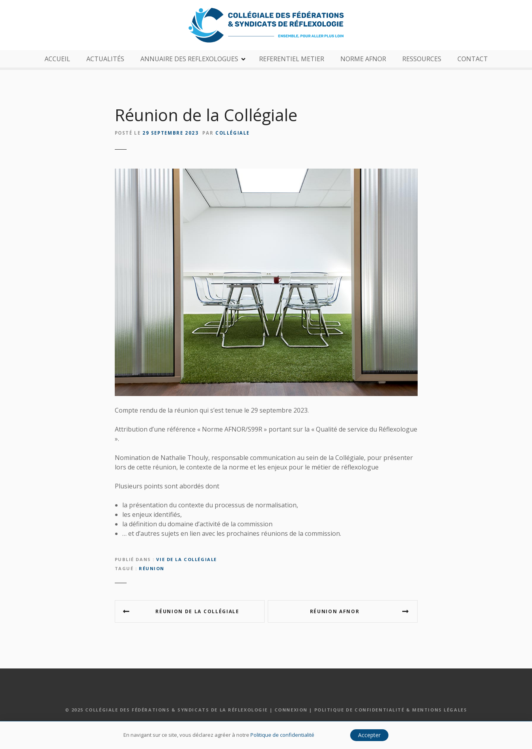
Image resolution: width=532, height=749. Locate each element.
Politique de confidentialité (282, 734)
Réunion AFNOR (335, 611)
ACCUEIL (57, 58)
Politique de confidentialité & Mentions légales (390, 710)
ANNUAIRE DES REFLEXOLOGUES (189, 58)
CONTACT (472, 58)
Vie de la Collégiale (186, 559)
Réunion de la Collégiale (197, 611)
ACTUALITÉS (105, 58)
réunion (151, 568)
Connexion (291, 710)
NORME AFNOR (363, 58)
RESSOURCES (421, 58)
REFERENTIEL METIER (291, 58)
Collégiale (232, 133)
